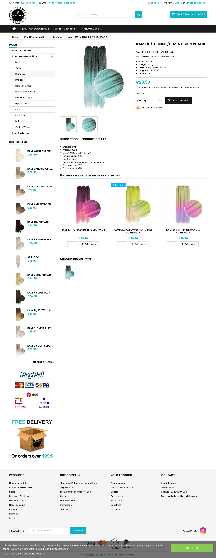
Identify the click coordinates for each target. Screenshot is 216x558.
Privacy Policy (67, 500)
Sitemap (64, 509)
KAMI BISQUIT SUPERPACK (40, 346)
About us (65, 496)
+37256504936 (27, 2)
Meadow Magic (23, 97)
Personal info (118, 483)
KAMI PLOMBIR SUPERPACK (40, 328)
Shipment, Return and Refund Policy (79, 483)
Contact (168, 475)
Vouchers (116, 505)
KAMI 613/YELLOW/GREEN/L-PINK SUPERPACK (133, 231)
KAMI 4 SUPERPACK (38, 292)
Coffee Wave (22, 127)
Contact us (66, 505)
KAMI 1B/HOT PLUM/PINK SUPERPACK (83, 230)
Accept (192, 548)
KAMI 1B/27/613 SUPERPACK (40, 310)
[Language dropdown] (155, 3)
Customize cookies (34, 553)
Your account (121, 475)
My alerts (115, 509)
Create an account (195, 2)
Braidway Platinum (25, 91)
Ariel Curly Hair (65, 28)
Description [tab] (69, 139)
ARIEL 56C (33, 257)
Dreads (19, 79)
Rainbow (20, 74)
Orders (114, 491)
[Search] (108, 14)
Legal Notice (66, 487)
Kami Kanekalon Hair (35, 28)
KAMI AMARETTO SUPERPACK (40, 204)
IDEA (17, 109)
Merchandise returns (122, 487)
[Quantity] (153, 100)
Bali (17, 121)
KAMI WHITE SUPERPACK (40, 151)
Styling (12, 518)
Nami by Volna (23, 85)
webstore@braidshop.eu (62, 2)
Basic (18, 62)
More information (12, 553)
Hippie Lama (22, 103)
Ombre (19, 68)
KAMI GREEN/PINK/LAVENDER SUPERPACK (183, 231)
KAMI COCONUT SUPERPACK (40, 186)
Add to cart (178, 100)
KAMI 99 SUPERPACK (39, 239)
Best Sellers (18, 142)
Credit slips (117, 496)
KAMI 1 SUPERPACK (38, 222)
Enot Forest (21, 115)
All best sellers (44, 362)
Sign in (178, 2)
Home (13, 45)
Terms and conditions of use (75, 491)
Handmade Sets (92, 28)
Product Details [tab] (94, 139)
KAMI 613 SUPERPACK (39, 275)
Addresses (117, 500)
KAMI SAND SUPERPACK (40, 169)
